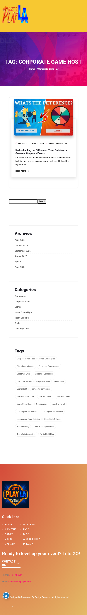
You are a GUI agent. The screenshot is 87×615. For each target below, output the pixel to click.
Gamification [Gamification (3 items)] (41, 404)
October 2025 (21, 245)
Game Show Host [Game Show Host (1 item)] (24, 404)
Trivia (17, 323)
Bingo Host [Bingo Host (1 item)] (30, 359)
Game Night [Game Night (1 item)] (22, 389)
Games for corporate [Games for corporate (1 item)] (25, 396)
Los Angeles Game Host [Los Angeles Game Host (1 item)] (27, 411)
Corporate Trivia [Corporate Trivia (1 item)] (43, 381)
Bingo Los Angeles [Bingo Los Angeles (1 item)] (47, 359)
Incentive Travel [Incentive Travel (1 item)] (58, 404)
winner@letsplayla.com (19, 581)
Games (51, 143)
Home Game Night (24, 312)
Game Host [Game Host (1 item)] (59, 381)
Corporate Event (22, 301)
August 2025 (21, 256)
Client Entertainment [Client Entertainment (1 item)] (25, 366)
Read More (22, 171)
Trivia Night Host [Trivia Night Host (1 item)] (47, 434)
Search (42, 201)
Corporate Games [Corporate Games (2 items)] (24, 381)
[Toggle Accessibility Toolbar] (6, 595)
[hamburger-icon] (83, 16)
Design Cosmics (42, 597)
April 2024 (20, 261)
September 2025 (23, 251)
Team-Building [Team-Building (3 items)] (23, 427)
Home (32, 69)
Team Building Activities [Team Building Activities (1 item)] (44, 427)
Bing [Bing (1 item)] (19, 359)
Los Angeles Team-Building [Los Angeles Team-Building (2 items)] (28, 419)
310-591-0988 (16, 575)
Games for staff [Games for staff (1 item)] (45, 396)
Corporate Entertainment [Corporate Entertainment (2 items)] (49, 366)
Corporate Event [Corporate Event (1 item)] (23, 374)
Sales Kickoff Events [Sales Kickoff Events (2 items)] (53, 419)
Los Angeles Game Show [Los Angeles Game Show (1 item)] (52, 411)
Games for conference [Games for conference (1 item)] (41, 389)
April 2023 (20, 267)
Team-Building (61, 143)
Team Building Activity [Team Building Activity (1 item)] (26, 434)
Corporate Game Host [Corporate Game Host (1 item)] (44, 374)
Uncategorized (22, 328)
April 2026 (20, 240)
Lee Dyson (22, 143)
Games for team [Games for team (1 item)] (64, 396)
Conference (20, 296)
